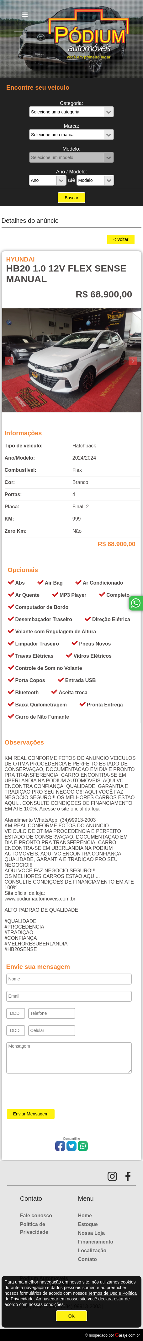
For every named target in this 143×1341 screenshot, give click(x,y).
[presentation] (54, 1093)
